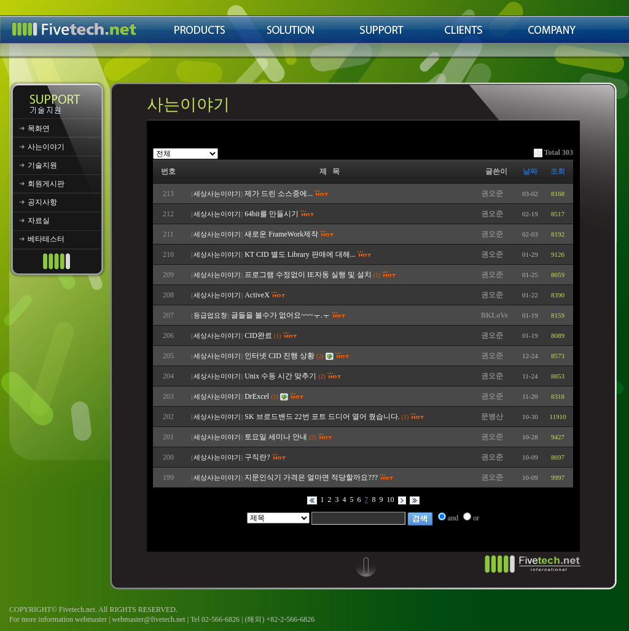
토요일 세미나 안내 (275, 437)
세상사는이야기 (217, 193)
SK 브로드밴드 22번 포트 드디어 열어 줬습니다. (321, 416)
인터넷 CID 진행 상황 (279, 355)
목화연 (39, 128)
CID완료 (258, 335)
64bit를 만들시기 (271, 214)
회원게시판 (46, 183)
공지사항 (42, 202)
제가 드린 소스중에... (278, 193)
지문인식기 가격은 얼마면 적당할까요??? (311, 477)
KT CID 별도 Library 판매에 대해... (299, 254)
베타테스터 (46, 239)
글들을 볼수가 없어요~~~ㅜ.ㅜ (280, 315)
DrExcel (256, 396)
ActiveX (257, 295)
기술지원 (42, 165)
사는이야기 (46, 147)
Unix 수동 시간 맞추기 (280, 376)
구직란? (257, 457)
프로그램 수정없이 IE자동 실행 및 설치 (307, 274)
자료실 (39, 220)
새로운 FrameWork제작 (281, 234)
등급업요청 (210, 315)
